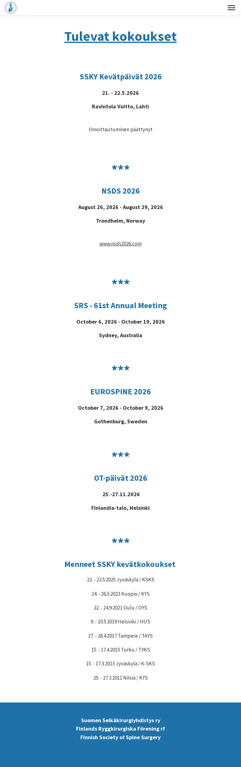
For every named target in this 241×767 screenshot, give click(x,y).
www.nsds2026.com (120, 243)
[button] (231, 8)
